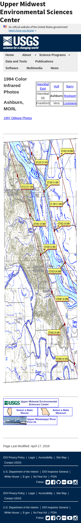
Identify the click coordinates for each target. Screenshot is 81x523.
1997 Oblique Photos (18, 118)
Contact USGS (12, 462)
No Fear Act (40, 476)
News (55, 68)
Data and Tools (16, 61)
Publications (44, 61)
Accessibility (45, 457)
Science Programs (52, 55)
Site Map (61, 457)
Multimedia (34, 68)
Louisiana (70, 103)
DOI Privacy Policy (14, 457)
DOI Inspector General (55, 471)
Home (10, 55)
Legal (31, 457)
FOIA (54, 476)
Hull (56, 86)
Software (12, 68)
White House (11, 476)
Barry (69, 86)
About (26, 55)
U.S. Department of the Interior (20, 471)
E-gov (26, 476)
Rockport (70, 96)
